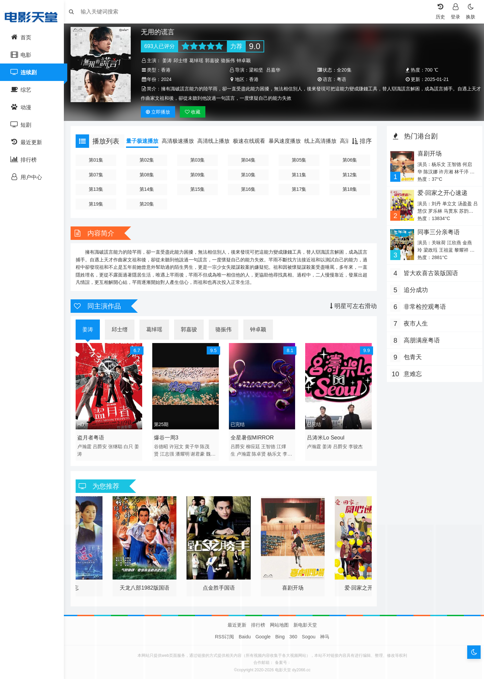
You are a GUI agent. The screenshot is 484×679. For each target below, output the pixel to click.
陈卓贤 (260, 452)
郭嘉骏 (214, 60)
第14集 (149, 189)
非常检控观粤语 (423, 306)
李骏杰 (355, 445)
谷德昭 (163, 445)
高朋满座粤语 (420, 340)
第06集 (348, 160)
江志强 (169, 452)
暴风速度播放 (288, 141)
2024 (168, 79)
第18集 (348, 189)
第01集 (98, 160)
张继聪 (119, 445)
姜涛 (169, 60)
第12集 (348, 174)
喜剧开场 (427, 153)
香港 (168, 70)
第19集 (98, 204)
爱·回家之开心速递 (440, 192)
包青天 (411, 357)
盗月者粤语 (94, 436)
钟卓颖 (246, 60)
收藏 (195, 112)
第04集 (248, 160)
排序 (360, 141)
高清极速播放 (181, 141)
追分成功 (414, 290)
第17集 (298, 189)
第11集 (298, 174)
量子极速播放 (145, 141)
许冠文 (178, 445)
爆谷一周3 (168, 436)
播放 (160, 112)
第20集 (149, 204)
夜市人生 (414, 323)
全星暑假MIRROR (253, 436)
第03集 (199, 160)
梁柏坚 (257, 70)
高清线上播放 (217, 141)
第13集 (98, 189)
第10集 (248, 174)
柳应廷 (254, 445)
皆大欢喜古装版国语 (429, 273)
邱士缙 (183, 60)
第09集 (199, 174)
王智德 (269, 445)
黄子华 (194, 445)
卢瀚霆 (88, 445)
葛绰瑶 (199, 60)
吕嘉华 (274, 70)
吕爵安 (103, 445)
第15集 (199, 189)
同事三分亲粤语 (436, 232)
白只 (131, 445)
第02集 (149, 160)
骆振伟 (230, 60)
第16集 (248, 189)
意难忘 (411, 374)
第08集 (149, 174)
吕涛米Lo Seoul (325, 436)
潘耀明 (184, 452)
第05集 (298, 160)
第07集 (98, 174)
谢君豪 (200, 452)
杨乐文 (275, 452)
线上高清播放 (324, 141)
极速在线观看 (252, 141)
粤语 (341, 79)
